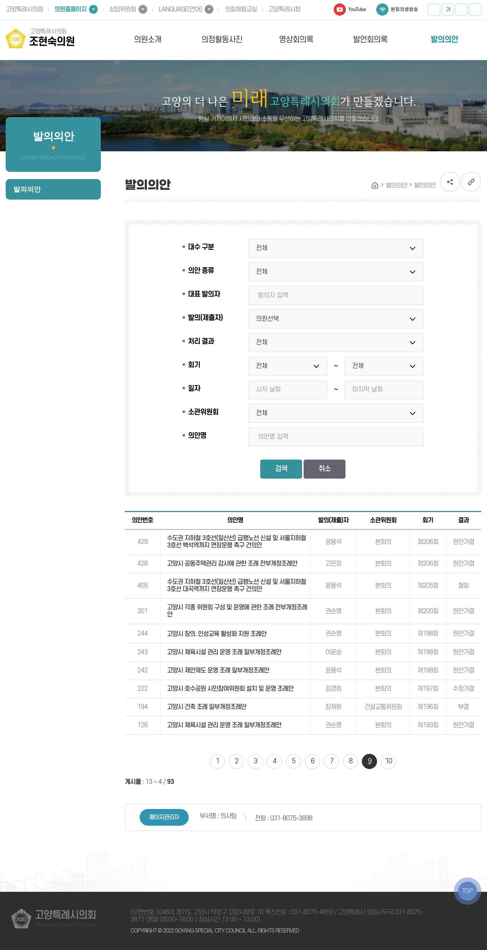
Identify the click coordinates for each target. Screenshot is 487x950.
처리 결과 (201, 342)
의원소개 (147, 39)
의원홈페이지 (70, 9)
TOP (467, 891)
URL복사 (471, 181)
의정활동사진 (221, 39)
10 (388, 761)
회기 (194, 365)
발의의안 (444, 39)
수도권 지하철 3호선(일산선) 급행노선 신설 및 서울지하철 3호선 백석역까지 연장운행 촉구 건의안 (236, 542)
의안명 (197, 436)
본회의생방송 (404, 9)
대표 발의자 (204, 294)
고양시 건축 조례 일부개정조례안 (206, 707)
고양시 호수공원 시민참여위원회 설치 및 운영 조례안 (230, 688)
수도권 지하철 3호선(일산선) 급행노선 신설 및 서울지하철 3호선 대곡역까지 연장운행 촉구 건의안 (236, 586)
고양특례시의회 (24, 9)
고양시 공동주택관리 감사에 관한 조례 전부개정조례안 (232, 563)
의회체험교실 (241, 9)
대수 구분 (201, 247)
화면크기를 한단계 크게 (434, 9)
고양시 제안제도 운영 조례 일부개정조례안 (218, 670)
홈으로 (375, 185)
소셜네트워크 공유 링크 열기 (450, 181)
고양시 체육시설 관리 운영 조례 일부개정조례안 (224, 652)
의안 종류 (201, 271)
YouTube (357, 9)
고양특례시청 (284, 9)
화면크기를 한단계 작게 (461, 9)
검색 (281, 469)
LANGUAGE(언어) (180, 9)
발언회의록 (370, 39)
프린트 (475, 9)
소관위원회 (203, 412)
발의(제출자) (205, 318)
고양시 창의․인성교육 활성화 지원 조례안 (216, 634)
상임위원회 (122, 9)
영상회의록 (296, 39)
